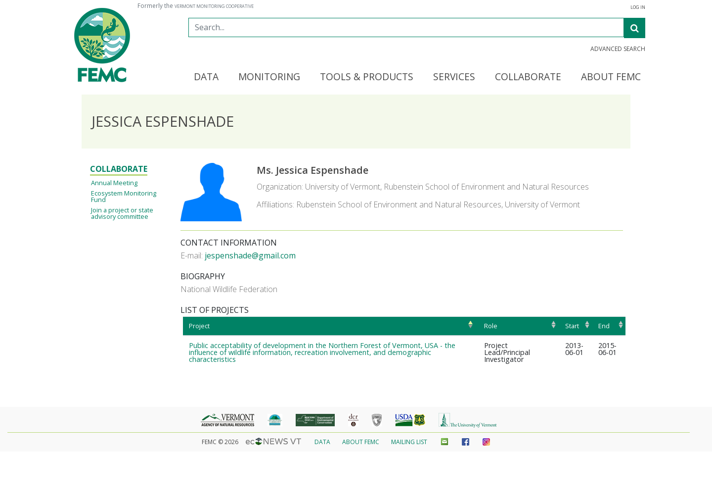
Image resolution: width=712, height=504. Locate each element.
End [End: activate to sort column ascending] (604, 325)
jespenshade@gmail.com (250, 255)
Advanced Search (617, 49)
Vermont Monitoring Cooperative (214, 6)
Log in (637, 7)
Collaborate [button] (528, 77)
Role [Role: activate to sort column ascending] (490, 325)
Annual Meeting (114, 182)
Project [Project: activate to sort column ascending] (199, 325)
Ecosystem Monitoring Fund (123, 196)
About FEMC (360, 442)
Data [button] (206, 77)
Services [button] (454, 77)
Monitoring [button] (269, 77)
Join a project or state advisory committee (122, 213)
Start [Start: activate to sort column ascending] (572, 325)
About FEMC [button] (611, 77)
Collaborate (118, 168)
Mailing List (409, 442)
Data (322, 442)
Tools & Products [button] (366, 77)
